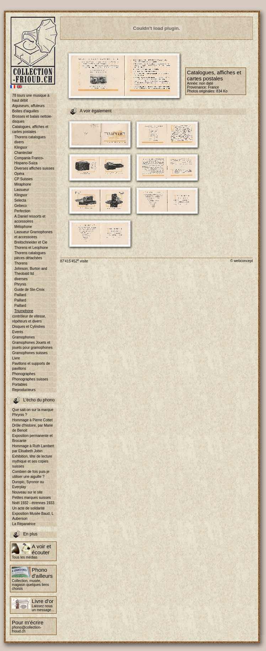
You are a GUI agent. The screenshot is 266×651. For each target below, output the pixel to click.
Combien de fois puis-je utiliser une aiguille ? (30, 474)
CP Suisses (23, 179)
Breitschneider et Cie (30, 242)
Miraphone (22, 184)
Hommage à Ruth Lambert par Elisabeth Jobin (33, 448)
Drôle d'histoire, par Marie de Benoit (32, 427)
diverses (20, 279)
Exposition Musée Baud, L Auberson (32, 516)
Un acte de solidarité (28, 508)
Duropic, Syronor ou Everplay (28, 484)
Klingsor (20, 147)
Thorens (20, 263)
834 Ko (222, 91)
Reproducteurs (24, 390)
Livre (16, 358)
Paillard (20, 295)
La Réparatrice (24, 524)
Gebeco (20, 206)
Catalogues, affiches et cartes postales (30, 129)
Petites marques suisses (31, 498)
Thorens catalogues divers (30, 139)
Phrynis (20, 284)
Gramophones (23, 337)
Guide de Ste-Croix (29, 290)
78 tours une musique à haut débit (30, 98)
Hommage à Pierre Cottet (32, 420)
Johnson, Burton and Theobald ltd (30, 271)
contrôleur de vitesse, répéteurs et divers (29, 318)
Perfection (22, 211)
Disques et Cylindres (28, 327)
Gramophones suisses (30, 353)
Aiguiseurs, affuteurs (28, 106)
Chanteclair (23, 153)
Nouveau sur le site (27, 492)
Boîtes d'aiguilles (25, 111)
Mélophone (23, 227)
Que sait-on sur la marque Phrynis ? (32, 412)
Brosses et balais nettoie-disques (32, 118)
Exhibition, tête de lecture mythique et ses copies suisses (32, 461)
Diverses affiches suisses (34, 168)
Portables (19, 384)
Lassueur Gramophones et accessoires (33, 234)
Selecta (20, 200)
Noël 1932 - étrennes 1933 (33, 503)
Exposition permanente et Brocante (32, 438)
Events (17, 332)
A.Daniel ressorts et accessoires (29, 218)
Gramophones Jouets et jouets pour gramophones (32, 345)
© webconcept (241, 261)
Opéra (19, 174)
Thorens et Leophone (31, 248)
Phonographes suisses (30, 379)
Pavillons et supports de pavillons (31, 366)
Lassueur (21, 190)
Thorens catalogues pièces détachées (30, 255)
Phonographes (23, 374)
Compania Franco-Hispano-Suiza (29, 160)
